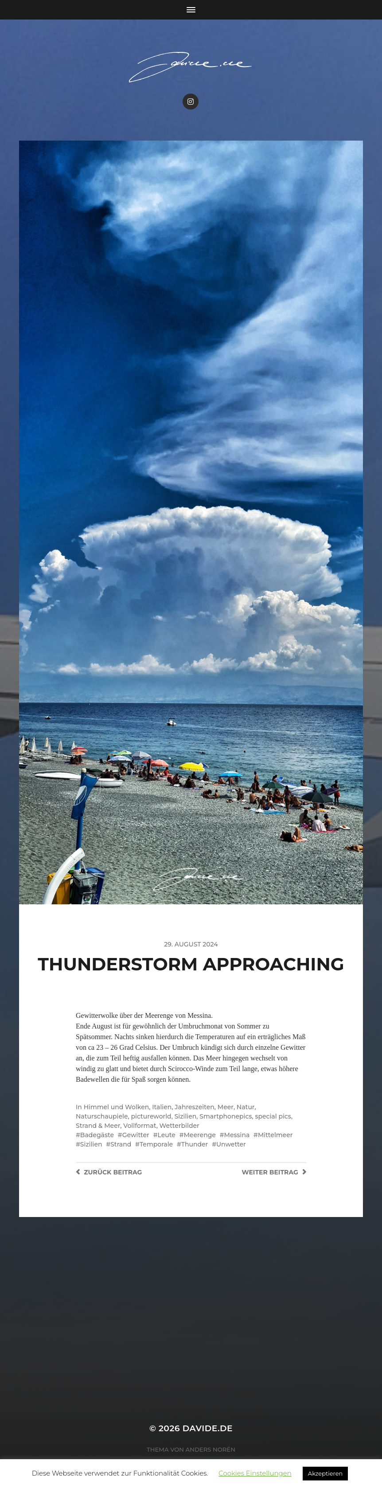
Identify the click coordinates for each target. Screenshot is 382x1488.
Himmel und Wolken (116, 1107)
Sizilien (186, 1116)
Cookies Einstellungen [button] (255, 1473)
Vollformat (139, 1126)
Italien (162, 1107)
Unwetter (231, 1144)
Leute (166, 1135)
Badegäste (97, 1135)
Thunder (194, 1144)
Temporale (156, 1144)
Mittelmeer (275, 1135)
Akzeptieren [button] (325, 1473)
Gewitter (135, 1135)
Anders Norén (210, 1449)
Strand (120, 1144)
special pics (273, 1116)
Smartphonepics (225, 1116)
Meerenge (200, 1135)
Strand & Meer (98, 1126)
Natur (246, 1107)
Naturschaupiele (102, 1116)
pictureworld (151, 1116)
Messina (237, 1135)
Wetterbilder (179, 1126)
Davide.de (208, 1428)
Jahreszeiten (194, 1107)
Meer (226, 1107)
